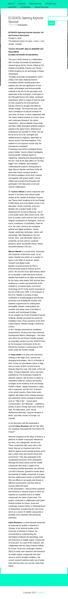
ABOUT (11, 3)
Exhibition (50, 3)
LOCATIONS (25, 7)
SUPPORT (12, 7)
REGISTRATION (41, 7)
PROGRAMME (35, 3)
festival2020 (22, 25)
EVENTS (21, 3)
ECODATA (41, 592)
